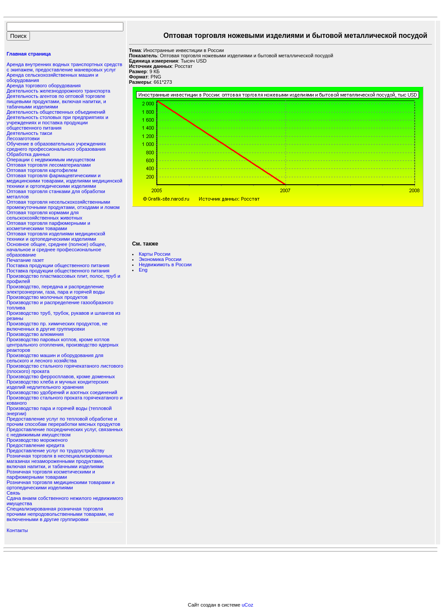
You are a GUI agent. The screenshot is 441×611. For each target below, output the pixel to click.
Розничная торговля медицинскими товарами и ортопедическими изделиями (61, 485)
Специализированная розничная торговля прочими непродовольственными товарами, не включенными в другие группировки (60, 514)
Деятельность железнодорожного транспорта (58, 90)
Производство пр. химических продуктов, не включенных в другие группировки (57, 326)
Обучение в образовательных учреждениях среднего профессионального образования (56, 146)
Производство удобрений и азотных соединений (62, 392)
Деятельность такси (29, 133)
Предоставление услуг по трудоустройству (55, 450)
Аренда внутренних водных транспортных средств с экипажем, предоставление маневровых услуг (64, 67)
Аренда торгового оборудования (44, 85)
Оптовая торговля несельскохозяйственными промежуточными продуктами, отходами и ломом (63, 204)
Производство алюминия (35, 334)
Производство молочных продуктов (47, 297)
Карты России (154, 254)
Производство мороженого (37, 440)
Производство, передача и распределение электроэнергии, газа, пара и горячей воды (56, 289)
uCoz (247, 604)
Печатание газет (25, 260)
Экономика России (160, 259)
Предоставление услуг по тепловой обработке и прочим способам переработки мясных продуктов (63, 421)
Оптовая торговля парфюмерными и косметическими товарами (48, 225)
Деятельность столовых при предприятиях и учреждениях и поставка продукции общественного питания (57, 122)
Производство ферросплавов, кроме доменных (61, 376)
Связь (13, 493)
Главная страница (29, 53)
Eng (143, 269)
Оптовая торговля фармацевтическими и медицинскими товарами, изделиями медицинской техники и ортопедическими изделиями (64, 181)
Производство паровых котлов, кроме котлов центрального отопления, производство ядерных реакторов (63, 345)
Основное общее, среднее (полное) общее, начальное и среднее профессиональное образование (56, 249)
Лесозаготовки (23, 138)
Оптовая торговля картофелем (42, 170)
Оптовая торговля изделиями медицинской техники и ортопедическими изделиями (56, 236)
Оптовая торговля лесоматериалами (49, 165)
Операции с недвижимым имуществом (51, 159)
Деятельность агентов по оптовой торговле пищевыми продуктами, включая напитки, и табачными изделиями (56, 101)
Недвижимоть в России (165, 264)
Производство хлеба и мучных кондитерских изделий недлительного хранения (57, 384)
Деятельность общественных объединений (56, 112)
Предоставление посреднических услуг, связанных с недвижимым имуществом (64, 432)
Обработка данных (28, 154)
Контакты (17, 530)
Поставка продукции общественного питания (58, 265)
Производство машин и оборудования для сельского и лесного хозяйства (55, 358)
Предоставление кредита (35, 445)
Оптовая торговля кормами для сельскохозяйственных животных (44, 215)
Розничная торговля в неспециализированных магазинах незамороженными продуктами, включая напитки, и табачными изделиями (59, 461)
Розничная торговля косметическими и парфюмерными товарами (51, 474)
